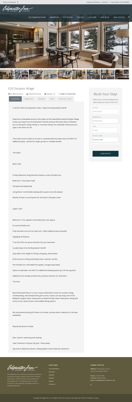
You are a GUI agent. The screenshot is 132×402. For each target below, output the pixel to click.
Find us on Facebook (10, 2)
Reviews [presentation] (41, 99)
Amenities (54, 17)
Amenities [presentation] (29, 99)
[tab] (15, 99)
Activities (67, 17)
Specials (80, 17)
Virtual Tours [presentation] (65, 99)
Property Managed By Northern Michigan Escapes (82, 398)
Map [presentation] (52, 99)
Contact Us (104, 2)
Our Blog (104, 17)
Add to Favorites (68, 94)
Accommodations (37, 17)
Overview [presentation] (15, 99)
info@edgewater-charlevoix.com (105, 380)
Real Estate (119, 17)
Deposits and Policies (93, 2)
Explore (92, 17)
